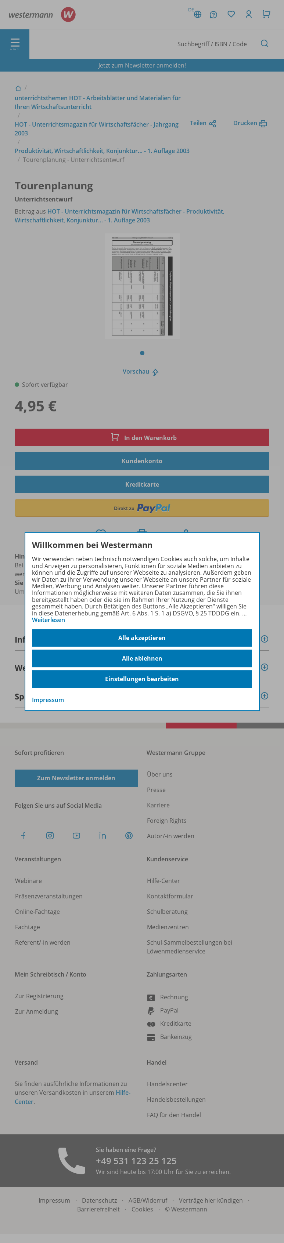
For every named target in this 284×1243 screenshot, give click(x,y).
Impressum (48, 700)
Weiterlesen (48, 620)
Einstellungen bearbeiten (142, 679)
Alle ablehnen (142, 658)
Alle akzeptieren (142, 638)
